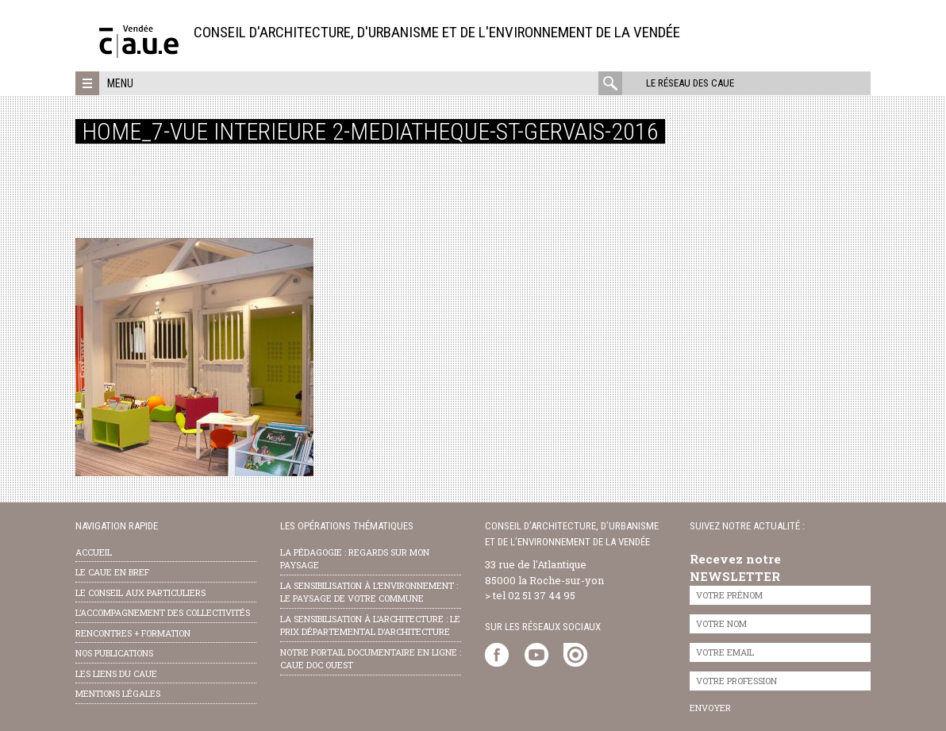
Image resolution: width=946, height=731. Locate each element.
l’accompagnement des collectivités (162, 612)
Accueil (93, 552)
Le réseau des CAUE (690, 83)
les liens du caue (116, 673)
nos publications (114, 653)
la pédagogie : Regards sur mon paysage (354, 558)
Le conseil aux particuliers (140, 592)
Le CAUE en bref (112, 572)
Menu (120, 83)
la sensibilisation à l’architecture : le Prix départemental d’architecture (370, 625)
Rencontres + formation (132, 633)
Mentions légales (117, 693)
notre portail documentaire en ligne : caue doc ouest (370, 658)
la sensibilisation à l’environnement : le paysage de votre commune (369, 592)
